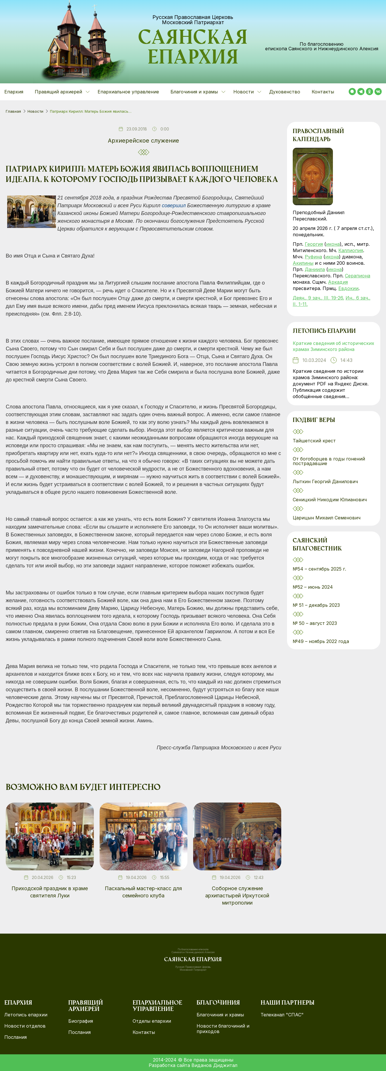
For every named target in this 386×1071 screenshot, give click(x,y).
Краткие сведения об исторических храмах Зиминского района (332, 350)
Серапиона (357, 276)
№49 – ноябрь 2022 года (321, 648)
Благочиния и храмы (220, 1015)
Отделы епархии (152, 1021)
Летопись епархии (324, 332)
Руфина (313, 257)
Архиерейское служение (143, 140)
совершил (174, 205)
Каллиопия (350, 250)
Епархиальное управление (128, 92)
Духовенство (284, 92)
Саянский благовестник (317, 552)
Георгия (314, 244)
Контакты (323, 92)
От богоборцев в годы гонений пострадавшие (329, 467)
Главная (13, 111)
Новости (35, 111)
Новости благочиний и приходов (223, 1028)
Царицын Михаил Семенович (327, 524)
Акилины (303, 263)
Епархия (13, 92)
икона (333, 244)
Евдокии (348, 288)
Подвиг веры (314, 427)
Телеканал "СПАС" (282, 1015)
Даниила (315, 269)
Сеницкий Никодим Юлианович (330, 506)
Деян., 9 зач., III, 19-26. (318, 298)
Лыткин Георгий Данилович (326, 488)
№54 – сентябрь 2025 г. (319, 576)
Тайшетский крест (314, 447)
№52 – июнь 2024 (313, 594)
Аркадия (338, 282)
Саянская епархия (193, 49)
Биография (80, 1021)
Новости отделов (25, 1026)
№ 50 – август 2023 (315, 630)
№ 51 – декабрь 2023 (316, 612)
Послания (15, 1037)
